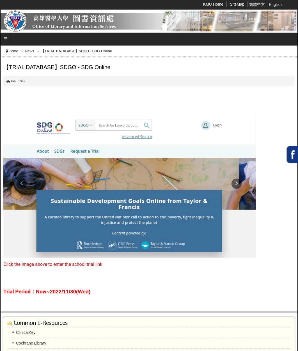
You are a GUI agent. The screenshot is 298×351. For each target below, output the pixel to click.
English (275, 4)
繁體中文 (257, 4)
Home (13, 51)
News (29, 51)
